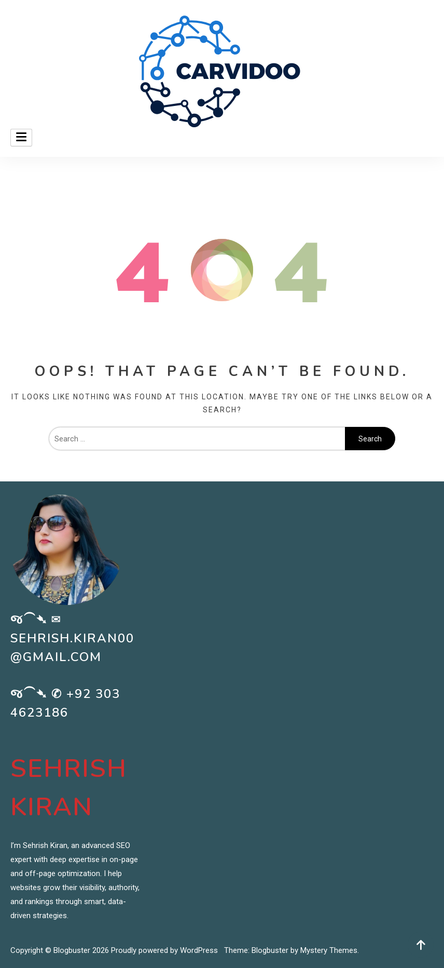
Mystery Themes (328, 950)
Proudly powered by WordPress (165, 950)
